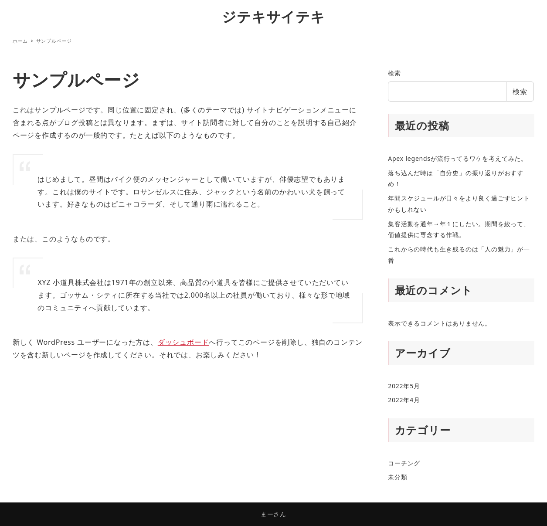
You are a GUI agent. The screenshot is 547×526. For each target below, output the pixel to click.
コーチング (404, 463)
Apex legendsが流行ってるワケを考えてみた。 (457, 158)
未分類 (397, 477)
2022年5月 (404, 386)
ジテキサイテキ (273, 16)
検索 (394, 73)
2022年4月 (404, 400)
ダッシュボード (183, 342)
